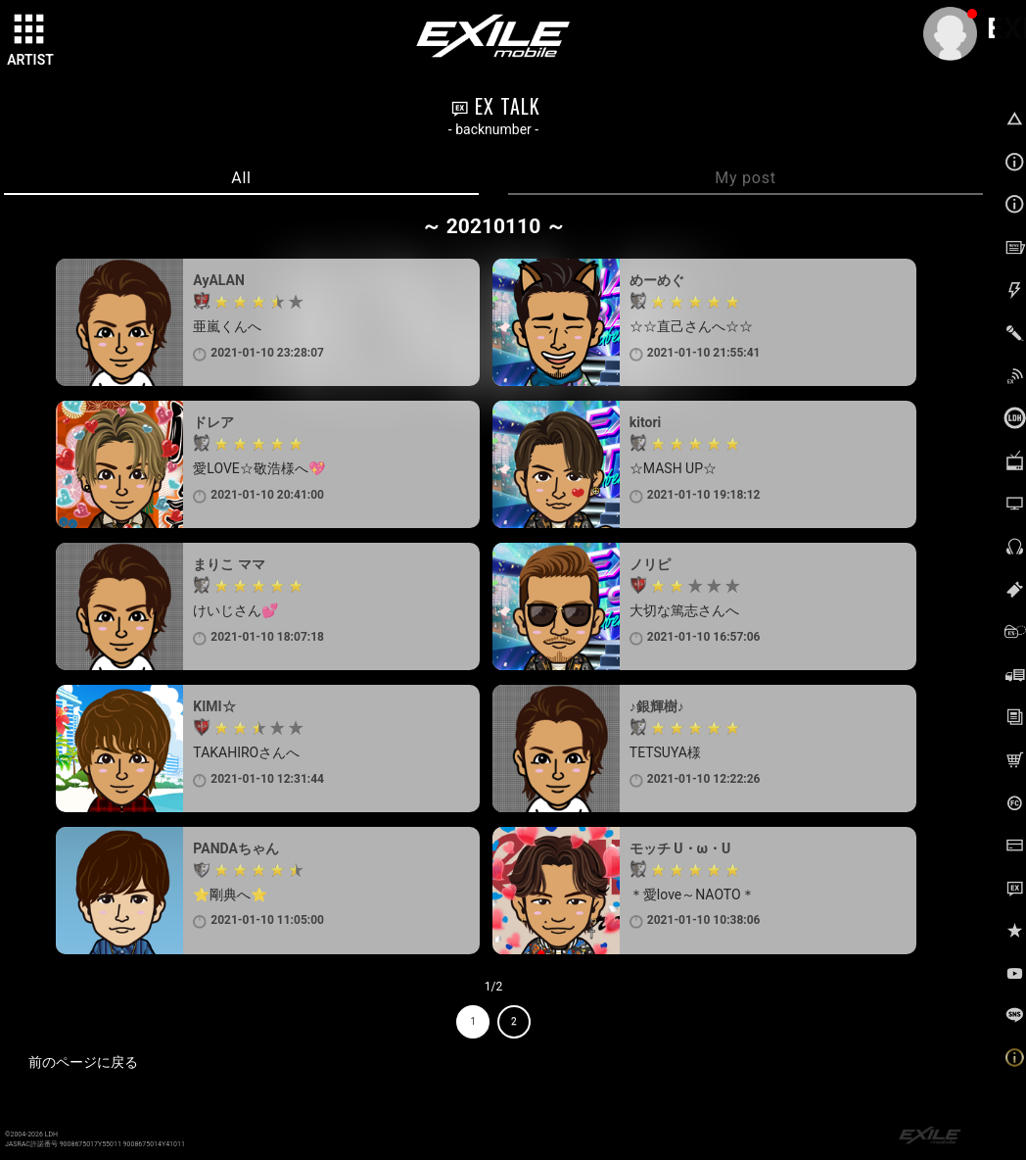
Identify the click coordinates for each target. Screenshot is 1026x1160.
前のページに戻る (83, 1062)
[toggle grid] (30, 30)
